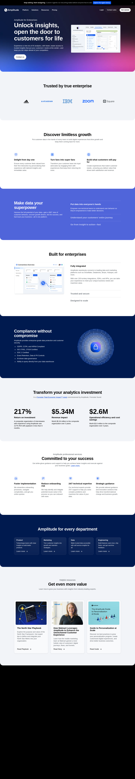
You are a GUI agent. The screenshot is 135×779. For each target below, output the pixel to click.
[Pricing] (55, 10)
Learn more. (75, 466)
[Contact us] (20, 57)
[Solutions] (35, 10)
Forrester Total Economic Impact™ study (52, 397)
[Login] (102, 10)
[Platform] (25, 10)
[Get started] (125, 10)
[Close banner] (132, 2)
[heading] (35, 3)
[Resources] (45, 10)
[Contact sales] (111, 10)
